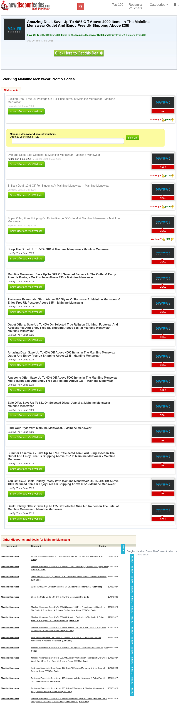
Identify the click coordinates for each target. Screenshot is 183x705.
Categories (159, 4)
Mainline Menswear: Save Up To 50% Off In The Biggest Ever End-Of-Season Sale (67, 648)
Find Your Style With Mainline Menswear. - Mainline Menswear (50, 428)
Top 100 (117, 4)
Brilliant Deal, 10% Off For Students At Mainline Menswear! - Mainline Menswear (59, 185)
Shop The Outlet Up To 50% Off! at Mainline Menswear (55, 597)
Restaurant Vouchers (136, 6)
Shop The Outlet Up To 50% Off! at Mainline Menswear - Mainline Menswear (59, 249)
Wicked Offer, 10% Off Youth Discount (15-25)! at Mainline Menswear (61, 587)
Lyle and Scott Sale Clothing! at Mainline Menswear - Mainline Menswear (54, 154)
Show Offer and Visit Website (26, 111)
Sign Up (132, 137)
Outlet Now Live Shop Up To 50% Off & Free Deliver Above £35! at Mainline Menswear (69, 577)
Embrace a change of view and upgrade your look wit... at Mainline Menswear (65, 556)
